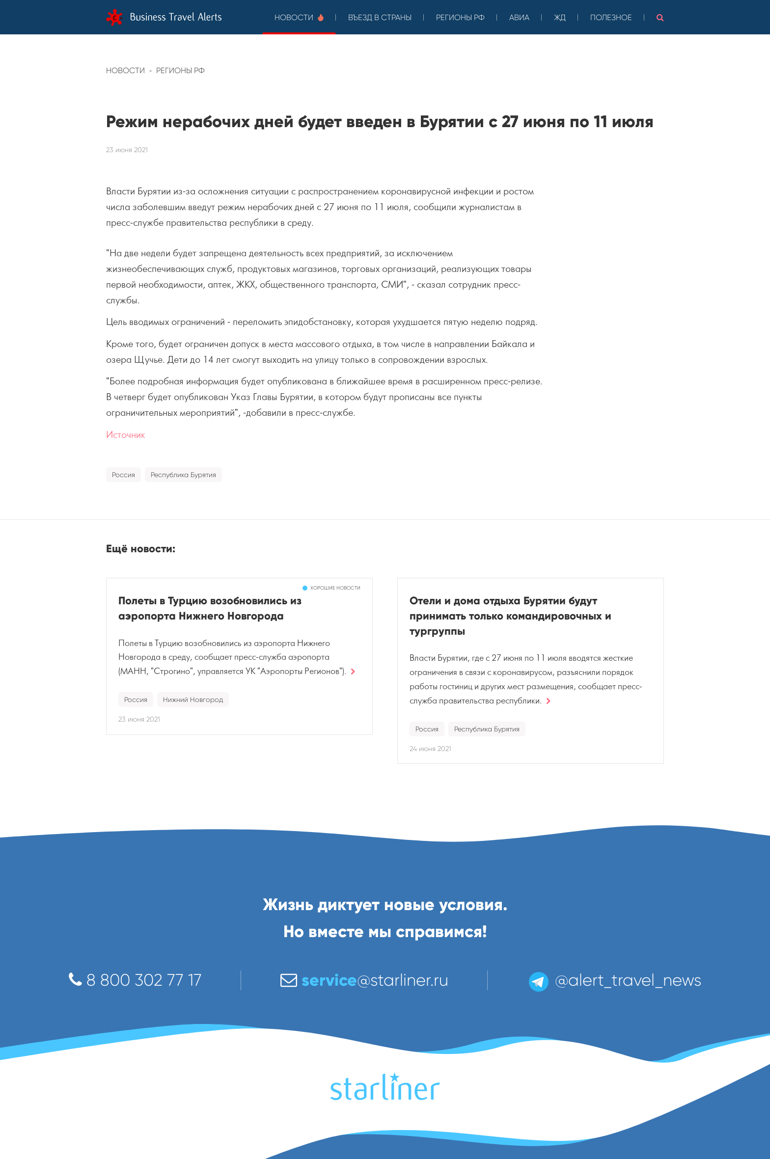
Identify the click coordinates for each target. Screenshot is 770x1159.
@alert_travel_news (614, 980)
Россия (123, 475)
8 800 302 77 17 (135, 980)
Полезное (611, 17)
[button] (660, 17)
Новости (299, 17)
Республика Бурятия (183, 475)
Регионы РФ (460, 17)
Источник (125, 435)
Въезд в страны (380, 17)
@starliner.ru (364, 980)
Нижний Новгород (193, 699)
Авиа (519, 17)
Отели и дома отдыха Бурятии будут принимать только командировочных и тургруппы (510, 616)
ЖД (560, 17)
